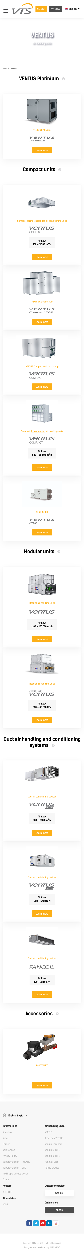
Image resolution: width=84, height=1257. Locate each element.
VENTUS (14, 69)
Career (6, 1144)
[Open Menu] (7, 9)
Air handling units (54, 1126)
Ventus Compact (53, 1144)
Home (5, 69)
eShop (55, 9)
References (9, 1150)
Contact (7, 1179)
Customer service (55, 1185)
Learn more (42, 150)
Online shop (51, 1202)
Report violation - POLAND (16, 1161)
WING (5, 1204)
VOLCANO (7, 1192)
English (71, 8)
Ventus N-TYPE (52, 1155)
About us (7, 1132)
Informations (10, 1126)
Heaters (7, 1185)
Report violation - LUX (14, 1167)
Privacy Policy (10, 1155)
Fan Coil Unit (51, 1161)
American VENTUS (54, 1138)
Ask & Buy (41, 9)
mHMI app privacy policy (15, 1173)
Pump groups (52, 1167)
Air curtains (9, 1198)
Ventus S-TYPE (52, 1150)
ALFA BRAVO (55, 1247)
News (5, 1138)
